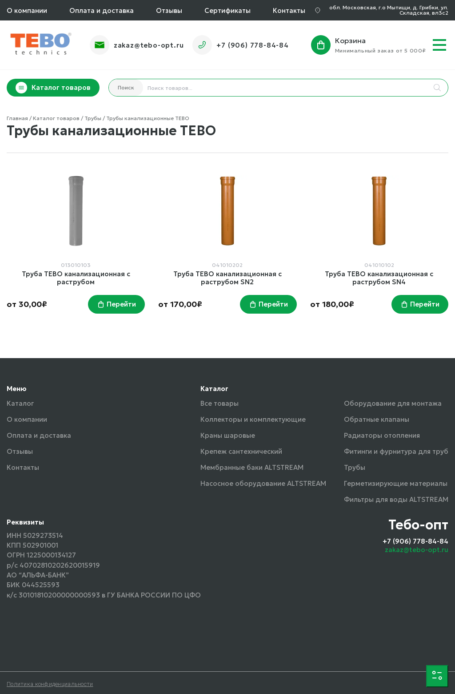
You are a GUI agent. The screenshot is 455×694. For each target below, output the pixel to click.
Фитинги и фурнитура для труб (396, 451)
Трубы (354, 467)
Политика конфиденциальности (50, 684)
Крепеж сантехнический (241, 451)
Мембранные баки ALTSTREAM (251, 467)
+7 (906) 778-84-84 (252, 45)
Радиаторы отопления (382, 435)
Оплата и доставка (101, 10)
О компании (27, 10)
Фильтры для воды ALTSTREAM (396, 499)
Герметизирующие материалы (395, 483)
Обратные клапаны (376, 419)
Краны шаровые (227, 435)
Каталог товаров (53, 87)
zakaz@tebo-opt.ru (149, 45)
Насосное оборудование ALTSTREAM (263, 483)
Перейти (121, 304)
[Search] (437, 88)
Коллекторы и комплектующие (253, 419)
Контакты (289, 10)
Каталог (20, 403)
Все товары (219, 403)
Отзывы (169, 10)
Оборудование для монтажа (393, 403)
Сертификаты (227, 10)
